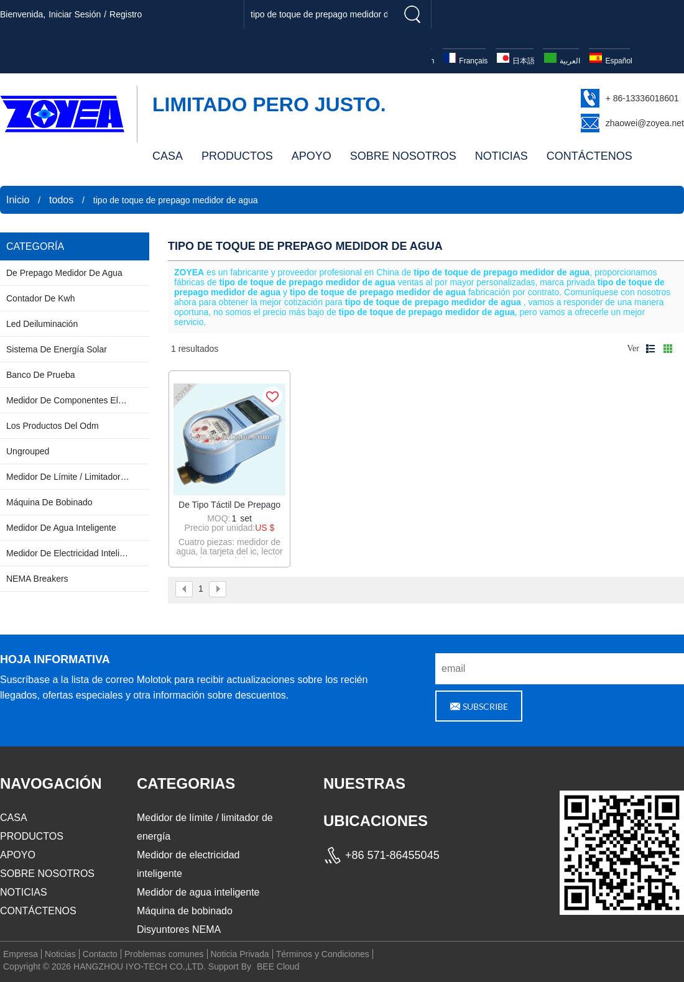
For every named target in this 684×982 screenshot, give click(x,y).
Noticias (60, 954)
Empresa (20, 954)
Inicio (17, 200)
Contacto (100, 954)
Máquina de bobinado (185, 911)
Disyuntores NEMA (179, 929)
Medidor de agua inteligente (198, 892)
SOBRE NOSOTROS (403, 156)
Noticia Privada (240, 954)
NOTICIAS (501, 156)
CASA (167, 156)
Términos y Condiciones (322, 954)
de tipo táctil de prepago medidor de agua (229, 505)
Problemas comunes (164, 954)
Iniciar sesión (75, 14)
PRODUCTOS (237, 156)
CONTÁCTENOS (589, 156)
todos (61, 200)
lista (650, 348)
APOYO (311, 156)
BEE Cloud (278, 966)
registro (125, 14)
